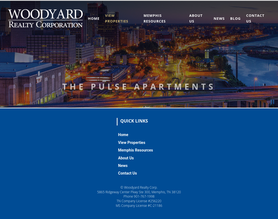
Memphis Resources (135, 150)
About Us (126, 158)
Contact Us (127, 173)
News (219, 18)
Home (94, 18)
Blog (235, 18)
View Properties (131, 142)
